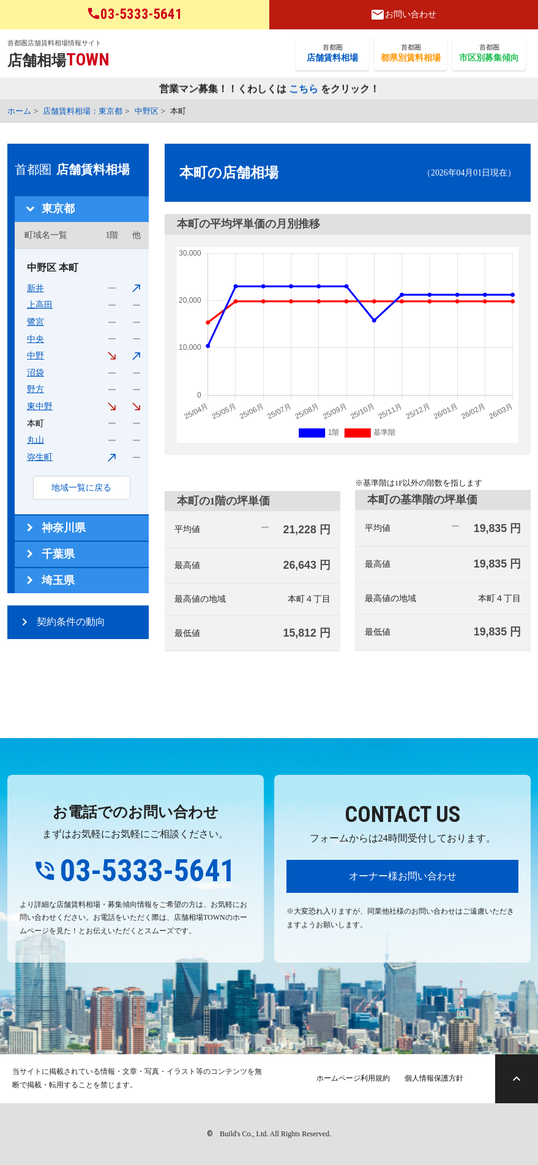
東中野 (40, 406)
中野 (35, 355)
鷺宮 (35, 322)
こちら (303, 89)
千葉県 (58, 554)
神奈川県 (64, 528)
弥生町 (40, 457)
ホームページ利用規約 (353, 1078)
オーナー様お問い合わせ (403, 876)
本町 (35, 423)
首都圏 (332, 53)
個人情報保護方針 (434, 1078)
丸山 (35, 440)
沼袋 (35, 372)
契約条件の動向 (71, 621)
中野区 (147, 111)
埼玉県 (58, 580)
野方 (35, 389)
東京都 (58, 208)
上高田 (40, 304)
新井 (35, 288)
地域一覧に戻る (81, 487)
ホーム (19, 111)
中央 (35, 339)
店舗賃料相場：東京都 (82, 111)
